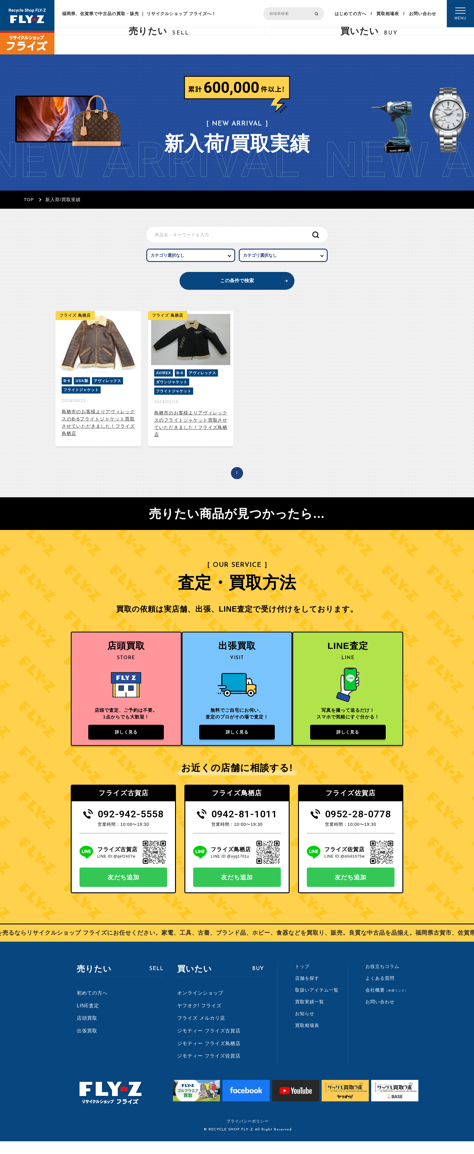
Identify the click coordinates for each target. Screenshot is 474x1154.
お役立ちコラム (382, 979)
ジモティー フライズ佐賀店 (208, 1068)
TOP (29, 199)
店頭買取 (87, 1031)
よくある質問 (379, 990)
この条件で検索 (237, 286)
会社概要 (386, 1002)
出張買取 (87, 1043)
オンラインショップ (200, 1005)
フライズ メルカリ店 (201, 1031)
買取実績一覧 (309, 1014)
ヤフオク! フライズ (199, 1018)
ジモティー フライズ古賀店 (208, 1043)
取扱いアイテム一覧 (317, 1002)
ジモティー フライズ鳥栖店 (208, 1056)
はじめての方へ (350, 13)
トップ (302, 979)
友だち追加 (123, 890)
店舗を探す (307, 990)
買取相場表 (387, 13)
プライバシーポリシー (247, 1134)
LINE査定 (88, 1018)
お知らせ (304, 1026)
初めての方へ (92, 1005)
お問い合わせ (422, 13)
